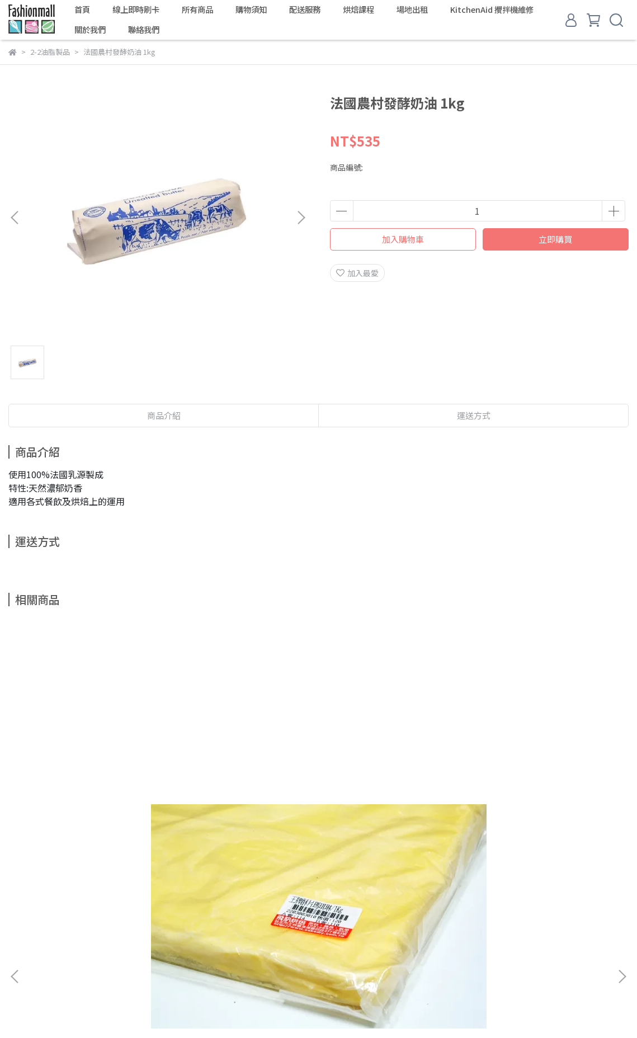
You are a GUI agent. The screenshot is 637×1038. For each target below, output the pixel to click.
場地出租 (412, 9)
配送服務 (304, 9)
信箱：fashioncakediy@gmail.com (72, 967)
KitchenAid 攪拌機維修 (492, 9)
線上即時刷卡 (135, 9)
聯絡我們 (143, 29)
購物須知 (251, 9)
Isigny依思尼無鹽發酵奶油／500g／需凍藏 (545, 797)
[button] (301, 217)
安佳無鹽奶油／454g (393, 790)
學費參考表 (162, 915)
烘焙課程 (358, 9)
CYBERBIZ (281, 1009)
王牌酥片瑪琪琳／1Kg (92, 792)
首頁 (82, 9)
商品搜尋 (24, 915)
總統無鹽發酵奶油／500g (243, 790)
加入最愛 (357, 273)
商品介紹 (164, 415)
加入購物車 (403, 239)
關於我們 (90, 29)
